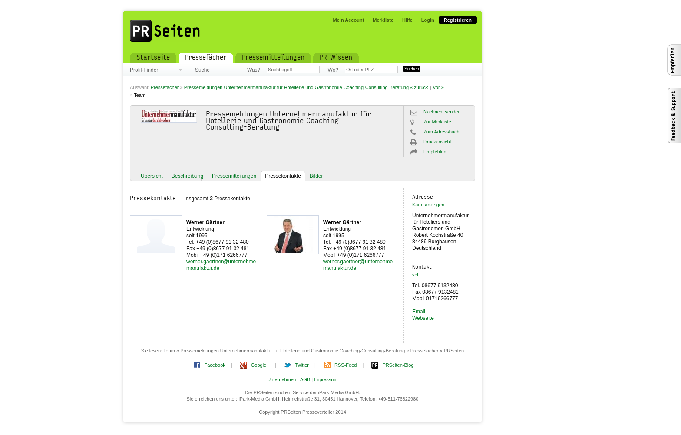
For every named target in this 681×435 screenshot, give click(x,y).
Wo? (333, 70)
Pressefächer (165, 87)
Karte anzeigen (428, 204)
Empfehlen (434, 151)
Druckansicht (437, 141)
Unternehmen (281, 379)
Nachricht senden (442, 111)
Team (139, 95)
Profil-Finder (144, 70)
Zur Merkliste (437, 121)
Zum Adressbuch (441, 131)
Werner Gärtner (205, 222)
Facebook (214, 365)
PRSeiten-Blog (397, 365)
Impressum (325, 379)
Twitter (302, 365)
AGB (305, 379)
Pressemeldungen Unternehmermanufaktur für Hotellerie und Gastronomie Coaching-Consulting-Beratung (296, 87)
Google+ (260, 365)
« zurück (419, 87)
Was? (253, 70)
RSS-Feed (345, 365)
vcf (415, 274)
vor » (438, 87)
